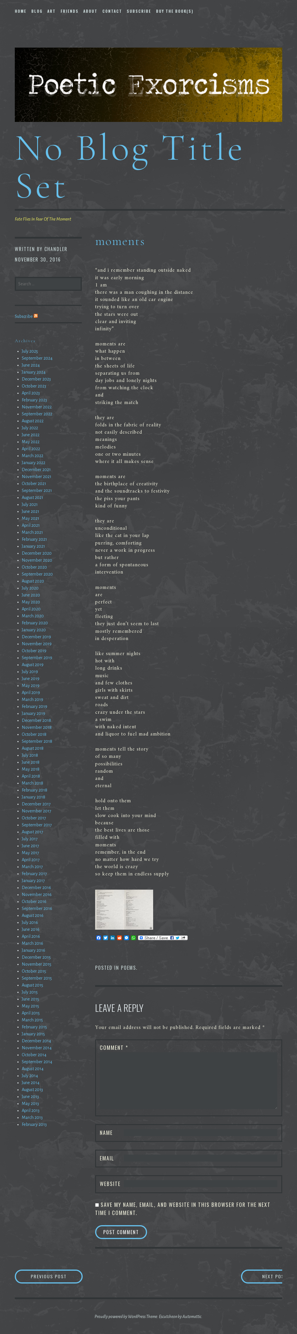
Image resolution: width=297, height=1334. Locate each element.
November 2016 (37, 894)
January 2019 (33, 713)
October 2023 (34, 386)
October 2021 (34, 483)
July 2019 (30, 671)
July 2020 (30, 588)
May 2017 (30, 852)
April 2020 (31, 609)
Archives (25, 341)
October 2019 (34, 650)
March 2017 (32, 866)
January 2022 (33, 462)
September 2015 (37, 978)
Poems (128, 967)
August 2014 (33, 1068)
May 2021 (30, 518)
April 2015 (31, 1013)
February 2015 (34, 1027)
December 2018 (36, 720)
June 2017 (30, 845)
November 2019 (37, 643)
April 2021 (31, 525)
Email (107, 1158)
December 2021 (36, 469)
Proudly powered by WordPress (120, 1316)
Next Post (259, 1276)
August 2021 (32, 497)
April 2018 (31, 776)
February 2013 (34, 1124)
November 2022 (37, 407)
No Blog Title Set (130, 166)
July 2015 (30, 992)
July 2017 (30, 839)
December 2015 (36, 957)
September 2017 (37, 825)
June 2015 (30, 999)
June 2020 (31, 595)
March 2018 (32, 783)
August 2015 (32, 985)
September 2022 (37, 414)
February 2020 (35, 623)
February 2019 (34, 706)
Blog (37, 11)
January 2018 (33, 797)
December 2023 (36, 379)
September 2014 (37, 1061)
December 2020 (37, 553)
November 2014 (37, 1047)
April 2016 (31, 936)
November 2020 (37, 560)
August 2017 (32, 832)
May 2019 (30, 685)
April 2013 (30, 1110)
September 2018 (37, 741)
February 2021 (34, 539)
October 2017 (34, 818)
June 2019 (30, 678)
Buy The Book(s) (174, 11)
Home (20, 11)
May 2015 (30, 1006)
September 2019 (37, 657)
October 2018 (34, 734)
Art (51, 11)
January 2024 (34, 372)
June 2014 (30, 1082)
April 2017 (31, 859)
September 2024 (37, 358)
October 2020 (34, 567)
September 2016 (37, 908)
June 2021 (30, 511)
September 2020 (37, 574)
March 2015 (32, 1020)
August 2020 (33, 581)
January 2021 (33, 546)
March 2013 (32, 1117)
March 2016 (32, 943)
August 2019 (33, 664)
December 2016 (36, 887)
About (90, 11)
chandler (56, 249)
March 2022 (32, 455)
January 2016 (33, 950)
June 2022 (30, 434)
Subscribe (139, 11)
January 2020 (34, 630)
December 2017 (36, 804)
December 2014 (36, 1041)
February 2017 (34, 873)
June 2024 (31, 365)
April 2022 (31, 448)
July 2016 (30, 922)
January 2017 (33, 880)
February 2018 (34, 790)
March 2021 (32, 532)
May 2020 (31, 602)
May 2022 (30, 441)
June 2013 (30, 1096)
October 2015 (34, 971)
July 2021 (30, 504)
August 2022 (33, 421)
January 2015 (33, 1034)
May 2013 (30, 1103)
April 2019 (31, 692)
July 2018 (30, 755)
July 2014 (30, 1075)
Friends (70, 11)
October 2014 (34, 1054)
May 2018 (30, 769)
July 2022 (30, 428)
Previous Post (57, 1276)
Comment (114, 1047)
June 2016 (30, 929)
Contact (112, 11)
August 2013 (32, 1089)
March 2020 (33, 616)
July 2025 (30, 351)
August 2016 (33, 915)
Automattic (191, 1316)
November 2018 (37, 727)
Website (110, 1183)
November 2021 (36, 476)
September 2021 (37, 490)
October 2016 (34, 901)
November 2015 (36, 964)
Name (106, 1132)
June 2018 (30, 762)
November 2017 (36, 811)
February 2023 (34, 400)
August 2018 (33, 748)
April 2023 (31, 393)
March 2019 (32, 699)
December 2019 (36, 636)
